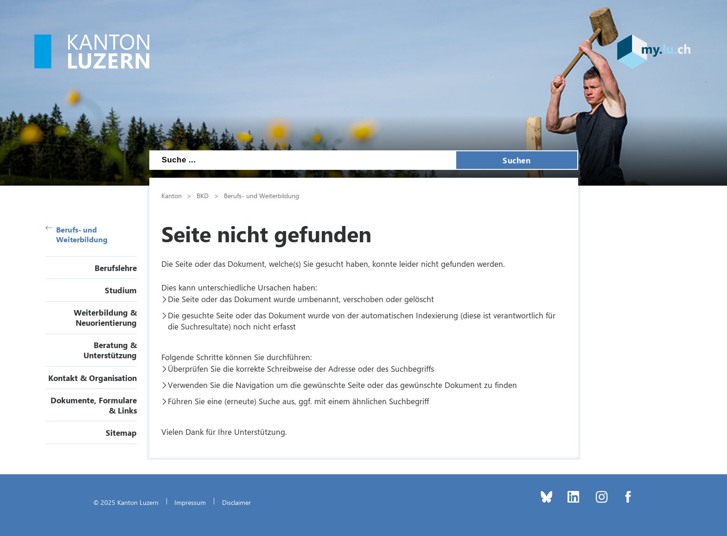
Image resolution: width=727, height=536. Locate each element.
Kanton (171, 195)
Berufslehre (116, 268)
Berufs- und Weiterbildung (76, 234)
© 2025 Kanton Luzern (126, 502)
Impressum (190, 502)
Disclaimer (236, 502)
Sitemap (121, 432)
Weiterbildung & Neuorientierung (105, 317)
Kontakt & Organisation (92, 378)
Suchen (516, 160)
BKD (203, 195)
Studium (121, 290)
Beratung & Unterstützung (110, 350)
